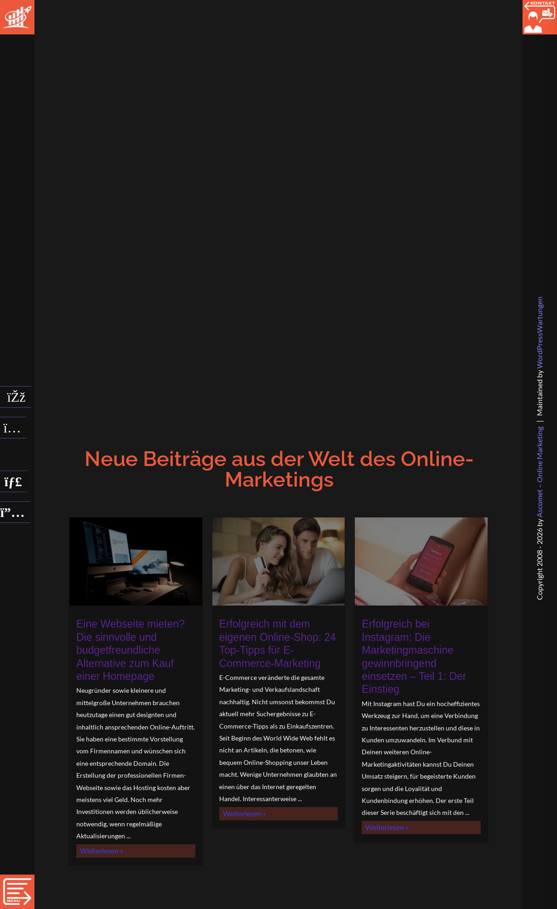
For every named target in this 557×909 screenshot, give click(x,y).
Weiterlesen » (114, 879)
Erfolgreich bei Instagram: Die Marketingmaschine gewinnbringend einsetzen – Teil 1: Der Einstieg (421, 653)
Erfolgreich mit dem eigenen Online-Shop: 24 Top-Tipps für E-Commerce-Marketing (278, 647)
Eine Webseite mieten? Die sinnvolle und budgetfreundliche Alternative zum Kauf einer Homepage (131, 659)
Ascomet (539, 471)
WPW (539, 333)
